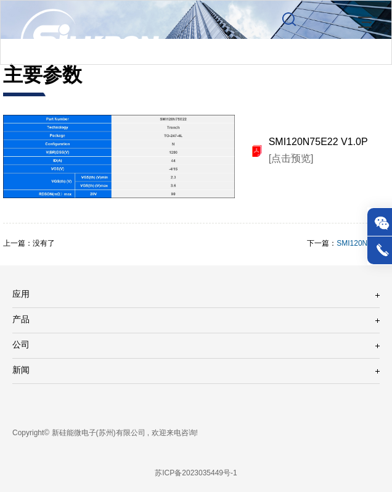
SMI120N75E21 (363, 244)
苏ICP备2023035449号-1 (196, 473)
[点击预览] (291, 159)
